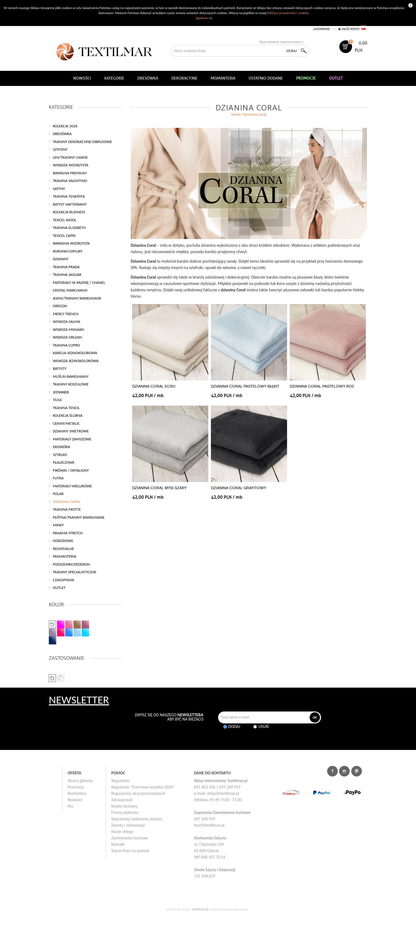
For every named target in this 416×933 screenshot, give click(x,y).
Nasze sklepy (122, 831)
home (236, 114)
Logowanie (321, 29)
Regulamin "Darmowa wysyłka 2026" (143, 786)
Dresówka (147, 78)
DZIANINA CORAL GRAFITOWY (238, 488)
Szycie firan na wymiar (130, 850)
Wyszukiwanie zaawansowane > (281, 42)
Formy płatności (125, 812)
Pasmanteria (223, 78)
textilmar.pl (200, 909)
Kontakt (118, 844)
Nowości (75, 799)
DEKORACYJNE (184, 78)
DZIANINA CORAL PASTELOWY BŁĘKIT (245, 386)
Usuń (263, 726)
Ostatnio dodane (266, 78)
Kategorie (114, 78)
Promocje (76, 786)
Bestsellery (77, 793)
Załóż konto (350, 29)
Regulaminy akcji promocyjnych (138, 793)
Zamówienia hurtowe (129, 837)
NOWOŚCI (82, 78)
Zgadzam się (204, 18)
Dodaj (234, 726)
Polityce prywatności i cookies (287, 13)
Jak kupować (122, 799)
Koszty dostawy (124, 806)
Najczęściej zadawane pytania (136, 818)
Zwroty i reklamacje (128, 825)
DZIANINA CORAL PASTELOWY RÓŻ (322, 386)
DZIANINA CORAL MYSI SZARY (159, 488)
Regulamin (120, 780)
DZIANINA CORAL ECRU (153, 386)
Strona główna (80, 780)
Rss (70, 806)
